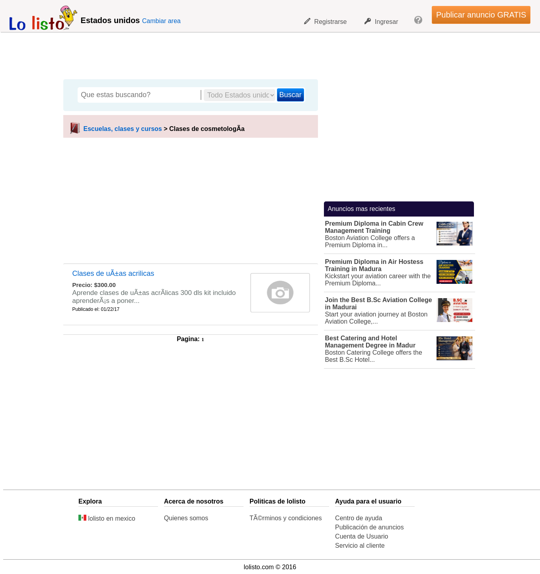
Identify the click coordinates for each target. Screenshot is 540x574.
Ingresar (381, 21)
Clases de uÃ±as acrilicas (113, 273)
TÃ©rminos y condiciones (286, 518)
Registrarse (325, 21)
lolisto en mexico (106, 518)
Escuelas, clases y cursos (123, 128)
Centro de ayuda (358, 518)
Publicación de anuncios (369, 527)
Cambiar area (161, 21)
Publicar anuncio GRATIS (481, 14)
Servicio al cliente (360, 545)
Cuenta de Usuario (361, 536)
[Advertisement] (266, 54)
